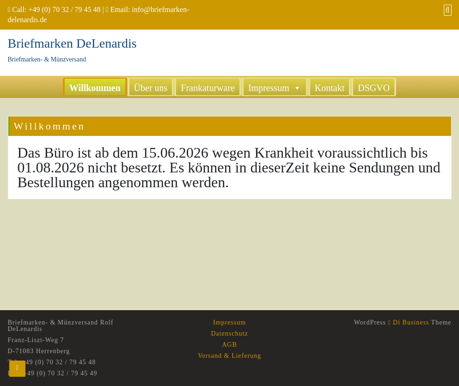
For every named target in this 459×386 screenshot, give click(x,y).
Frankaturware (208, 88)
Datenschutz (229, 333)
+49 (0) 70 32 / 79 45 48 (64, 9)
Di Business (408, 322)
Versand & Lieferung (229, 355)
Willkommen (95, 88)
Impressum (274, 87)
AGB (229, 344)
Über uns (151, 88)
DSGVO (374, 88)
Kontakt (329, 88)
